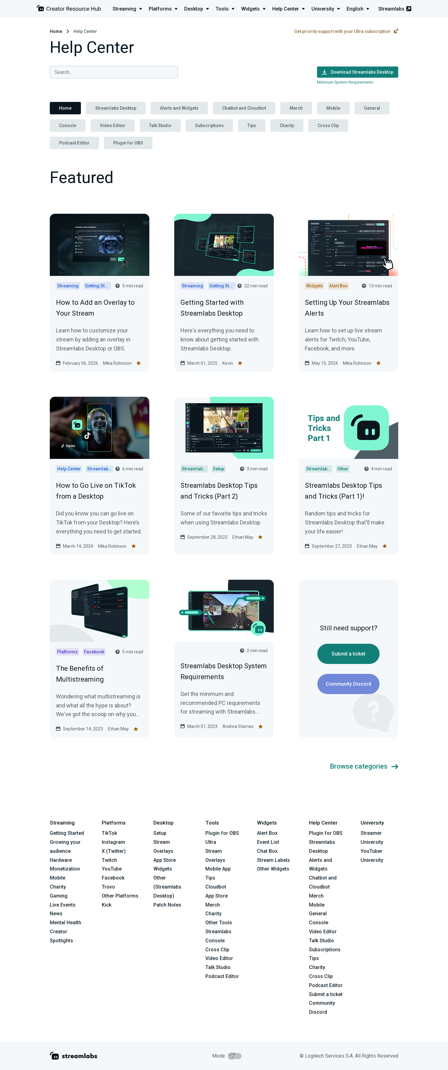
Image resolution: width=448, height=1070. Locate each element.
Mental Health (65, 923)
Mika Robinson (117, 363)
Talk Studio (160, 125)
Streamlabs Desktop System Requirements (223, 671)
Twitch (109, 860)
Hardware (61, 860)
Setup (159, 833)
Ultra (210, 842)
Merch (296, 108)
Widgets (162, 869)
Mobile (333, 108)
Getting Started (67, 833)
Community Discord (348, 684)
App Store (164, 860)
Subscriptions (209, 125)
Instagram (113, 842)
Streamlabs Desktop (115, 108)
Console (67, 125)
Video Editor (112, 125)
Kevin (227, 363)
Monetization (65, 869)
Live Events (63, 905)
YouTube (112, 869)
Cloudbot (215, 887)
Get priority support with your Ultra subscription (346, 31)
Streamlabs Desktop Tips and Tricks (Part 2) (219, 491)
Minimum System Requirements (345, 82)
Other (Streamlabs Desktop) (167, 887)
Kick (106, 905)
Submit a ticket (348, 654)
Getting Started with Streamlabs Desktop (212, 308)
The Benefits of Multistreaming (80, 674)
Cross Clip (328, 125)
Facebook (113, 878)
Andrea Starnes (238, 726)
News (56, 914)
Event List (268, 842)
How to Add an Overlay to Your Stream (95, 308)
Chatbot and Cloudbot (244, 108)
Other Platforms (120, 896)
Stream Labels (273, 860)
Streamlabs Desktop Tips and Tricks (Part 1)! (343, 491)
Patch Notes (167, 905)
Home (56, 31)
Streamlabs (394, 9)
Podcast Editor (74, 142)
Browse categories (364, 766)
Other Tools (218, 923)
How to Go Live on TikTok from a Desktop (96, 491)
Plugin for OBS (128, 142)
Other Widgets (273, 869)
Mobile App (218, 869)
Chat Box (267, 851)
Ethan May (242, 537)
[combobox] (114, 72)
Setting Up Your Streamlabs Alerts (347, 308)
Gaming (59, 896)
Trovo (108, 887)
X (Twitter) (114, 851)
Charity (287, 125)
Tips (251, 125)
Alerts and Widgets (179, 108)
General (372, 108)
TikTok (109, 833)
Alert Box (267, 833)
